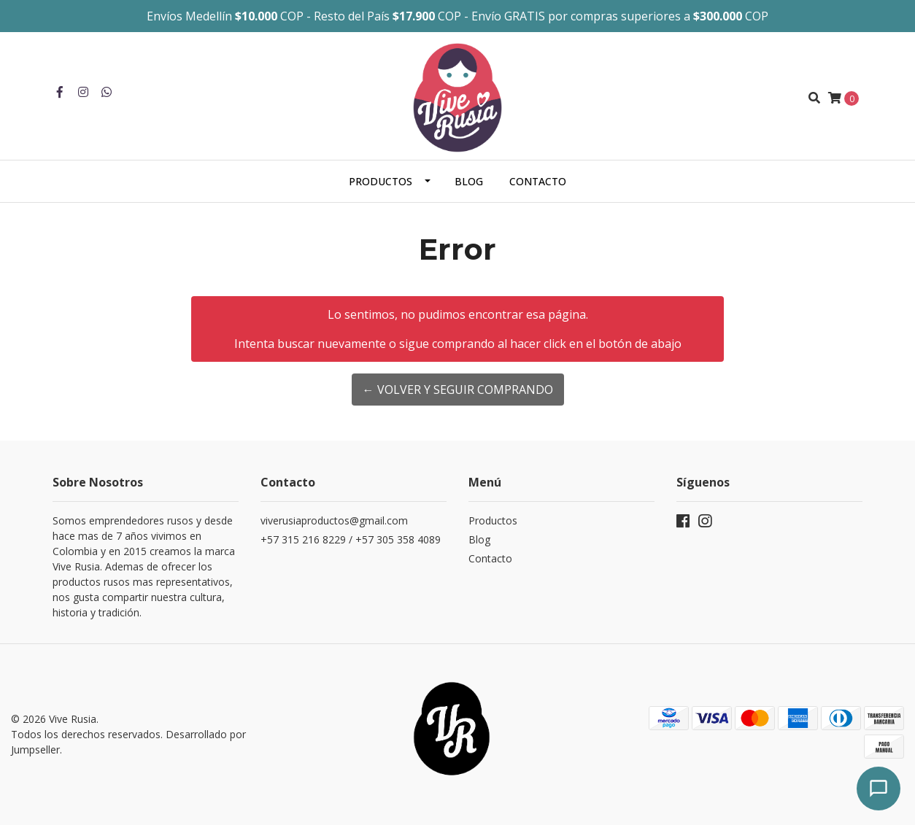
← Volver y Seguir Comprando (458, 389)
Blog (469, 181)
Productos (380, 181)
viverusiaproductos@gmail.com (334, 520)
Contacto (537, 181)
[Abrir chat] (878, 788)
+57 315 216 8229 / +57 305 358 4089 (350, 539)
